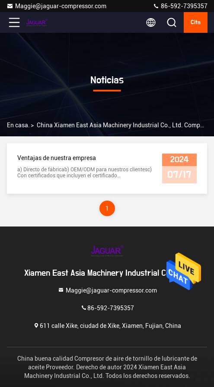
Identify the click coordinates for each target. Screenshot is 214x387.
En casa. (18, 125)
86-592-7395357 (180, 6)
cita (196, 22)
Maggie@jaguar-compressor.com (56, 6)
